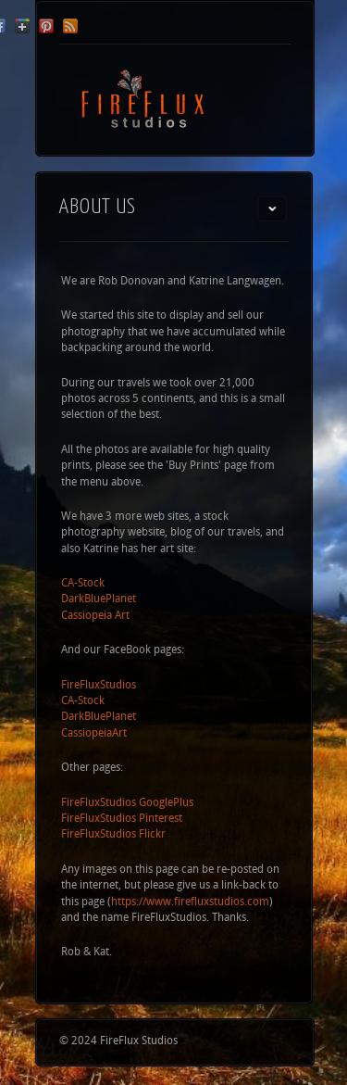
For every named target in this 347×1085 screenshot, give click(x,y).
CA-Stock (83, 583)
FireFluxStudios (98, 685)
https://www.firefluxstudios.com (190, 902)
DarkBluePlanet (98, 599)
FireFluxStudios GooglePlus (127, 803)
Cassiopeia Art (95, 616)
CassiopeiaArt (94, 733)
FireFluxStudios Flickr (113, 834)
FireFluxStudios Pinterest (121, 819)
